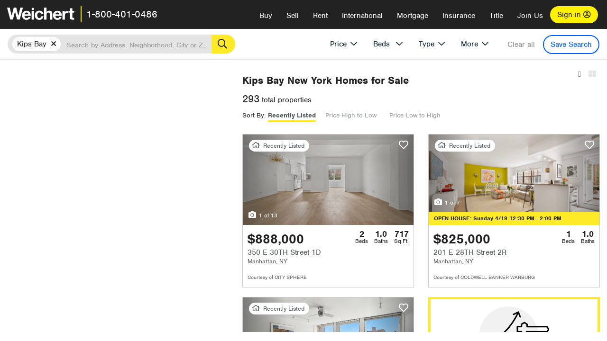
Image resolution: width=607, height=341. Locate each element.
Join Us (530, 15)
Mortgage (412, 15)
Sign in (574, 14)
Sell (292, 15)
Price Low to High (422, 115)
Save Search (571, 44)
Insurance (458, 15)
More (469, 44)
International (362, 15)
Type (426, 44)
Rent (320, 15)
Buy (265, 15)
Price (338, 44)
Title (496, 15)
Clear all (521, 44)
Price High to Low (358, 115)
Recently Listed (299, 115)
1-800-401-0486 (121, 14)
